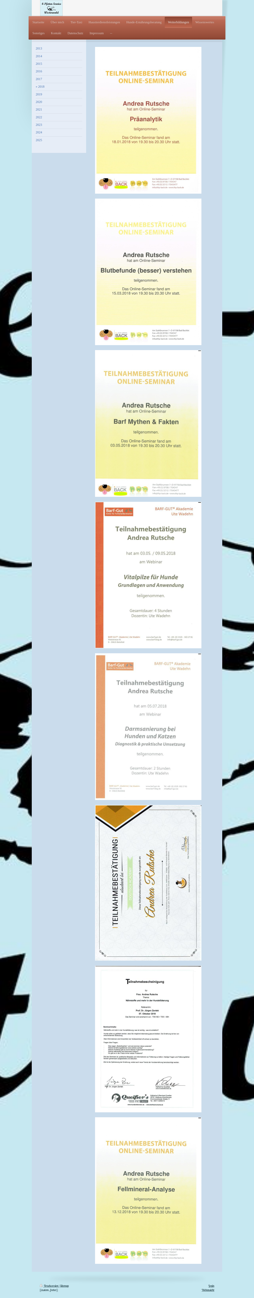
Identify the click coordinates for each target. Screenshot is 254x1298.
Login (211, 1286)
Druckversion (49, 1286)
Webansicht (208, 1290)
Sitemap (64, 1286)
